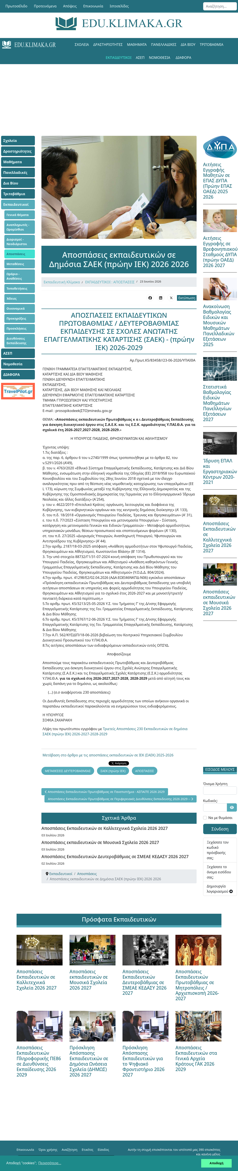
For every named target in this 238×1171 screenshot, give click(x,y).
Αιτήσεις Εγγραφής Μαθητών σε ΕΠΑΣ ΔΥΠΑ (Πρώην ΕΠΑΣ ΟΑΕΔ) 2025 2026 (217, 180)
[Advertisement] (119, 94)
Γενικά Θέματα (18, 215)
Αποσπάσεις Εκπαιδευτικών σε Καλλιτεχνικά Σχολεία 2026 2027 (104, 828)
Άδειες (12, 298)
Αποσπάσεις (16, 254)
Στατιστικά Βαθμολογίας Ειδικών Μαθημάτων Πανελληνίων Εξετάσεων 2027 (217, 403)
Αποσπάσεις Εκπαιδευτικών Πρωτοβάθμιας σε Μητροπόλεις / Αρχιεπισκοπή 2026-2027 (197, 985)
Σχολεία (82, 44)
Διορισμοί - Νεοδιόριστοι (17, 241)
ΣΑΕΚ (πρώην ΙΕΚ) (113, 771)
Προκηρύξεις (16, 318)
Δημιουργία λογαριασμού (220, 889)
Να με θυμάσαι (220, 817)
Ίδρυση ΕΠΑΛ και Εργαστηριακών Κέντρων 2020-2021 (220, 471)
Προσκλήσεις (16, 328)
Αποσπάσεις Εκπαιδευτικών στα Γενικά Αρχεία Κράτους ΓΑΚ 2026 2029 (196, 1058)
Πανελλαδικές (163, 44)
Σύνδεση (220, 829)
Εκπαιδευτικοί (118, 57)
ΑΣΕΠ (140, 57)
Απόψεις (69, 6)
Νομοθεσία (159, 57)
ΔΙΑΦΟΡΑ (183, 57)
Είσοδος (103, 1150)
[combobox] (220, 6)
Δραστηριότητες (108, 44)
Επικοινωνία (93, 6)
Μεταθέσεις (15, 264)
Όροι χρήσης (47, 1150)
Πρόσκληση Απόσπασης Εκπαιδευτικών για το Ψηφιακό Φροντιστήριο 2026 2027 (143, 1061)
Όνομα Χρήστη (215, 783)
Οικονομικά (16, 308)
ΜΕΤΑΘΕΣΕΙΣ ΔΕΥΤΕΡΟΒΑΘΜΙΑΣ (68, 771)
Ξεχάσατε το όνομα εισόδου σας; (219, 872)
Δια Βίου (188, 44)
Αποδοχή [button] (216, 1163)
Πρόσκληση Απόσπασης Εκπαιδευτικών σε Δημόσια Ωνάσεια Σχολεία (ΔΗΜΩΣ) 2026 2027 (89, 1061)
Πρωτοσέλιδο (16, 6)
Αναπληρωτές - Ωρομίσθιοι (18, 227)
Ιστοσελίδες (119, 6)
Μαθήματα (137, 44)
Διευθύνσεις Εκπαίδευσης (16, 340)
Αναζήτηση (69, 1150)
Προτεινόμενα (45, 6)
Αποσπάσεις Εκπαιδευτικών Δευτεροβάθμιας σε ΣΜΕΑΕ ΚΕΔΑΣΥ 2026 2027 (115, 856)
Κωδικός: (210, 800)
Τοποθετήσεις (17, 288)
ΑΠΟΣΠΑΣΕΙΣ (144, 771)
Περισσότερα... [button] (49, 1163)
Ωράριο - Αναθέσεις (14, 276)
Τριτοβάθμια (211, 44)
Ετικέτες (87, 1150)
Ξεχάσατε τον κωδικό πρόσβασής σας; (218, 850)
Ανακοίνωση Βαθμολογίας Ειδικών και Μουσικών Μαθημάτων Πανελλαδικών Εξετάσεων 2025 (218, 325)
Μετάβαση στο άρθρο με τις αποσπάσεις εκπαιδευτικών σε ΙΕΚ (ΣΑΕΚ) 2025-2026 (107, 755)
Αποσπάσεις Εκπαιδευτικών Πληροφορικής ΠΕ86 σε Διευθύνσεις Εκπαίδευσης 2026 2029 (39, 1061)
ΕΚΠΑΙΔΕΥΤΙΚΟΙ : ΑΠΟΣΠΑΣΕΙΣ (110, 282)
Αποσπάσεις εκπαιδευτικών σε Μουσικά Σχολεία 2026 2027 (100, 842)
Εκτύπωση (186, 298)
